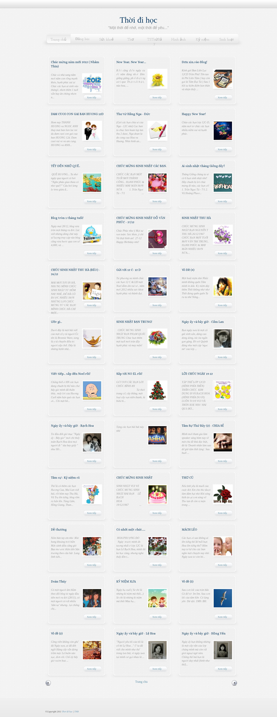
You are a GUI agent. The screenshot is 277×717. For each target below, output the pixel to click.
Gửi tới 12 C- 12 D (128, 270)
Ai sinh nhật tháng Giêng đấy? (203, 166)
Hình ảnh (178, 40)
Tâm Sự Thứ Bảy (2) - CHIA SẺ (203, 425)
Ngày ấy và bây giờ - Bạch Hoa (72, 425)
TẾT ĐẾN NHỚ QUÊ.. (65, 166)
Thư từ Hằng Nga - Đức (133, 114)
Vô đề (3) (187, 581)
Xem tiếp (91, 97)
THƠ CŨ (188, 477)
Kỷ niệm (202, 40)
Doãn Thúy (58, 581)
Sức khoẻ (106, 40)
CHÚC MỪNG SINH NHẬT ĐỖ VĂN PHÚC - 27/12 (140, 220)
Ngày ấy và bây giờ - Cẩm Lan (203, 322)
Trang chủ (58, 40)
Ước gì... (56, 322)
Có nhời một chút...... (130, 529)
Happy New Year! (194, 114)
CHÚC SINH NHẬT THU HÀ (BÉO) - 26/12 (75, 272)
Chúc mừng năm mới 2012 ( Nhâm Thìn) (75, 64)
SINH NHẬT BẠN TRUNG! (134, 322)
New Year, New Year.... (131, 62)
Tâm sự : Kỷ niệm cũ (65, 477)
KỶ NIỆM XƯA (126, 581)
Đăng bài (82, 39)
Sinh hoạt (226, 40)
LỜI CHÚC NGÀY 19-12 (197, 374)
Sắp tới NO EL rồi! (129, 374)
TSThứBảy (154, 41)
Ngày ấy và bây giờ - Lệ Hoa (135, 633)
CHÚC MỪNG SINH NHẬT (134, 477)
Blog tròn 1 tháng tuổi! (67, 218)
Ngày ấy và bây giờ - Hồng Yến (203, 633)
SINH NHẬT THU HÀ (196, 218)
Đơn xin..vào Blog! (194, 62)
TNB (76, 711)
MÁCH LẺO (189, 529)
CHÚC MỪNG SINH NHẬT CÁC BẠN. (141, 166)
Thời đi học (138, 20)
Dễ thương (59, 529)
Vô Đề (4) (188, 270)
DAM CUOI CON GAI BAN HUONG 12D (77, 114)
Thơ (130, 40)
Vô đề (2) (57, 633)
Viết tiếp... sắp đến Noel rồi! (70, 374)
